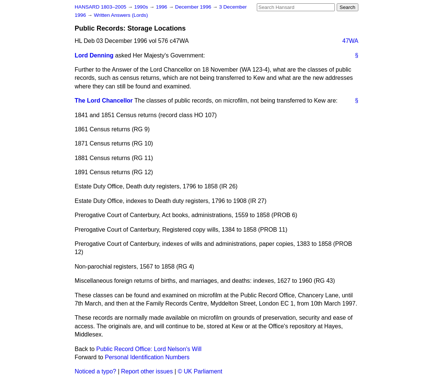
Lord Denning (94, 55)
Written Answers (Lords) (121, 15)
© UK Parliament (200, 371)
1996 (162, 7)
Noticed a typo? (95, 371)
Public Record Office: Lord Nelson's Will (149, 349)
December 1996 (194, 7)
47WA (350, 41)
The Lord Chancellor (104, 100)
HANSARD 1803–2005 (100, 7)
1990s (141, 7)
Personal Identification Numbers (147, 357)
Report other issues (147, 371)
